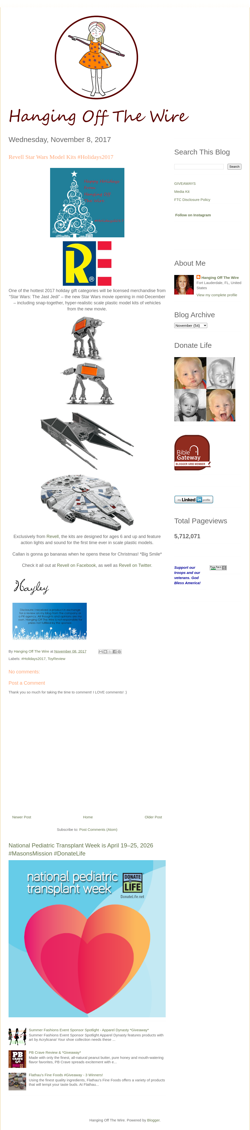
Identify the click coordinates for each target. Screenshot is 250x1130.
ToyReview (56, 659)
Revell (52, 536)
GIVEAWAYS (185, 183)
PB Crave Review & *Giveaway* (55, 1052)
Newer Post (21, 817)
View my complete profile (216, 295)
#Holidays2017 (34, 659)
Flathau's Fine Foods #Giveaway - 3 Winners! (66, 1075)
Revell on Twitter (135, 565)
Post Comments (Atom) (98, 829)
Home (88, 817)
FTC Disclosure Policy (192, 199)
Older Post (153, 817)
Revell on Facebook (76, 565)
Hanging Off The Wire (220, 277)
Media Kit (182, 191)
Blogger (153, 1120)
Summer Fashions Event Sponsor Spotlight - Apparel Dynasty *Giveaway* (89, 1030)
